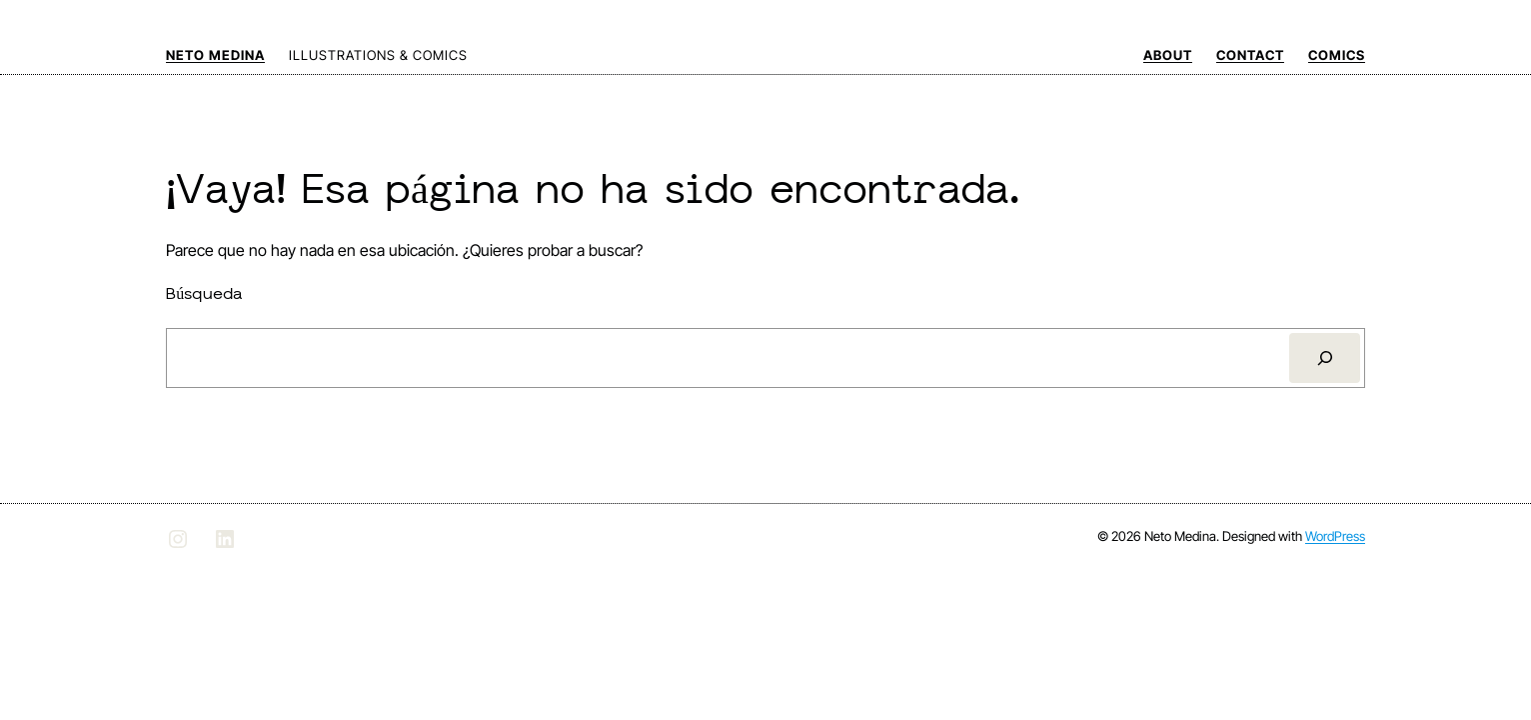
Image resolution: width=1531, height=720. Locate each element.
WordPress (1335, 536)
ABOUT (1167, 55)
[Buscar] (1324, 357)
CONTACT (1250, 55)
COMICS (1336, 55)
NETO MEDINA (215, 55)
